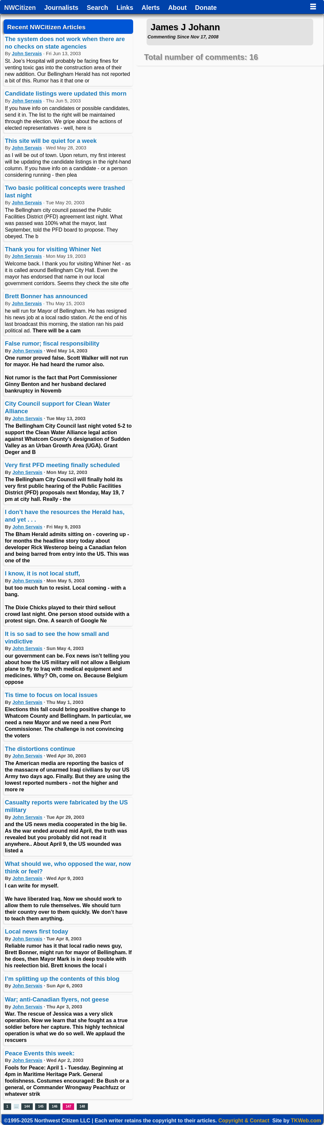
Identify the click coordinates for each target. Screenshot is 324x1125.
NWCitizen (20, 8)
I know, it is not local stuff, (42, 573)
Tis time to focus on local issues (51, 694)
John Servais (27, 53)
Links (124, 8)
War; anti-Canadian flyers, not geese (57, 999)
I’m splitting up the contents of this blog (62, 978)
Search (97, 8)
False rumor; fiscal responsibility (52, 343)
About (177, 8)
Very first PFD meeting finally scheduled (62, 464)
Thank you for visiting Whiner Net (53, 249)
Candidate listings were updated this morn (66, 93)
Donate (206, 8)
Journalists (61, 8)
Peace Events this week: (40, 1053)
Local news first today (36, 931)
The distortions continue (40, 748)
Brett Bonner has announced (46, 296)
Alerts (151, 8)
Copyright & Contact (244, 1120)
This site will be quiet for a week (51, 140)
